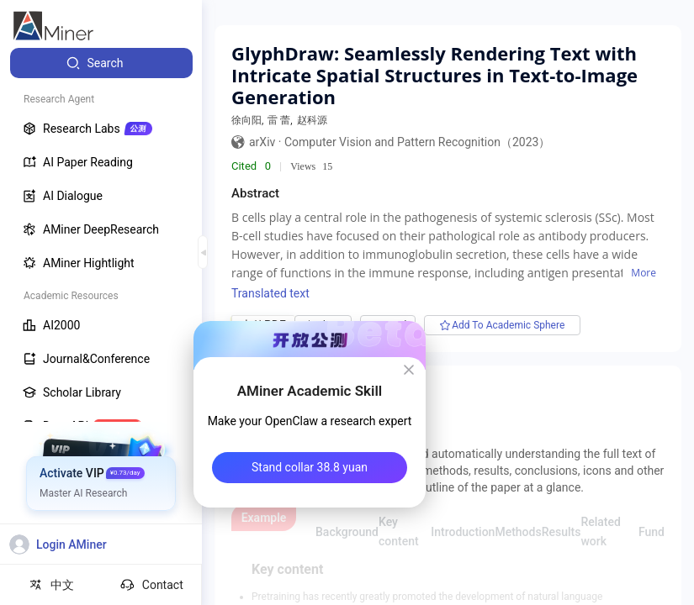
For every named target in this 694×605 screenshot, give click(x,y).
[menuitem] (101, 63)
